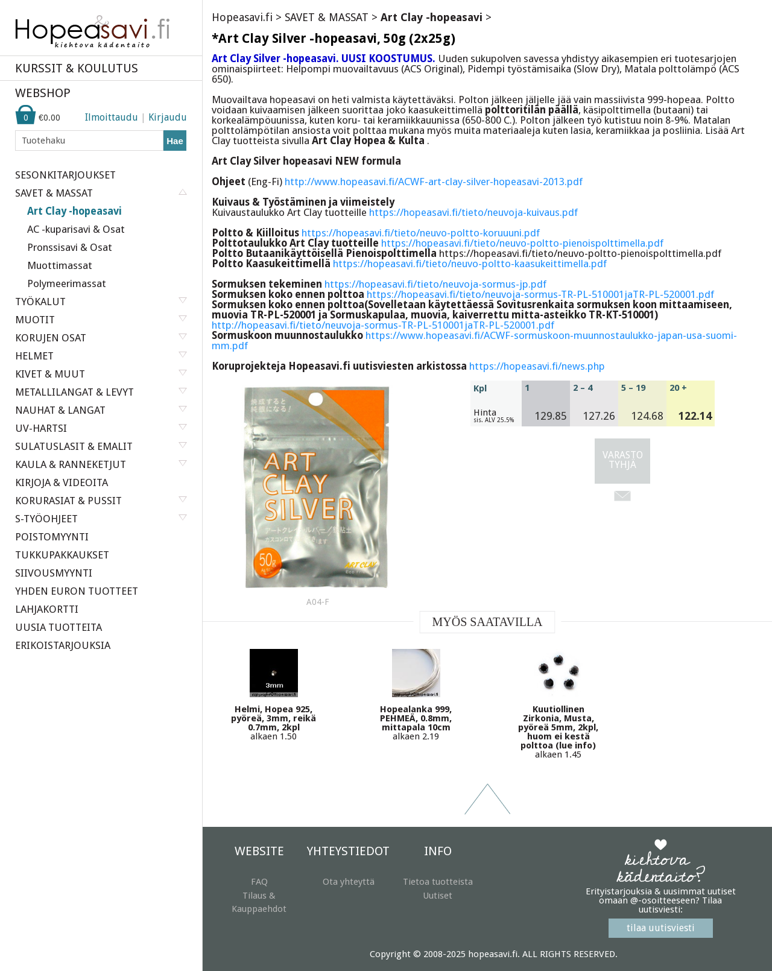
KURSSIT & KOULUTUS (76, 68)
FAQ (259, 881)
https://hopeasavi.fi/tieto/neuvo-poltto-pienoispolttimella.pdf (522, 243)
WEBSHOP (43, 93)
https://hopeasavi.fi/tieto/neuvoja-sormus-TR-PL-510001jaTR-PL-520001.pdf (540, 294)
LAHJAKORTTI (46, 609)
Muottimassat (59, 265)
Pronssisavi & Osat (69, 247)
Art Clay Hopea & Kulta (369, 140)
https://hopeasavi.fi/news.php (537, 366)
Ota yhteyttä (349, 881)
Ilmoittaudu (111, 117)
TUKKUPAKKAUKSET (62, 555)
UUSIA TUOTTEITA (58, 627)
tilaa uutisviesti (661, 928)
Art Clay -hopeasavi (74, 211)
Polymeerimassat (66, 283)
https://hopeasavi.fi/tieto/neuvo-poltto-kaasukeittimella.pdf (470, 264)
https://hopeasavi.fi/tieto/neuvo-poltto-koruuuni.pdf (421, 233)
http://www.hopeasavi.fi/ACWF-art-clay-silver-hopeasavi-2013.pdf (434, 182)
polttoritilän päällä (531, 110)
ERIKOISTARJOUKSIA (62, 645)
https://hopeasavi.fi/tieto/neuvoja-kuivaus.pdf (473, 212)
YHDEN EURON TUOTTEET (76, 591)
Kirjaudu (167, 117)
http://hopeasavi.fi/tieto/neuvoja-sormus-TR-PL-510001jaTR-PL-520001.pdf (383, 325)
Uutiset (437, 895)
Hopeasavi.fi (242, 17)
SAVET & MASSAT (327, 17)
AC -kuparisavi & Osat (76, 229)
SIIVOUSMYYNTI (53, 573)
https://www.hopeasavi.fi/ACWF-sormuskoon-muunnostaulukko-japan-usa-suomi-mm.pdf (474, 340)
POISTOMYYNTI (52, 537)
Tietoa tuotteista (438, 881)
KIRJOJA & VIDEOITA (61, 482)
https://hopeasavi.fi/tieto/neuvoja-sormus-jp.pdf (435, 284)
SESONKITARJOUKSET (65, 175)
